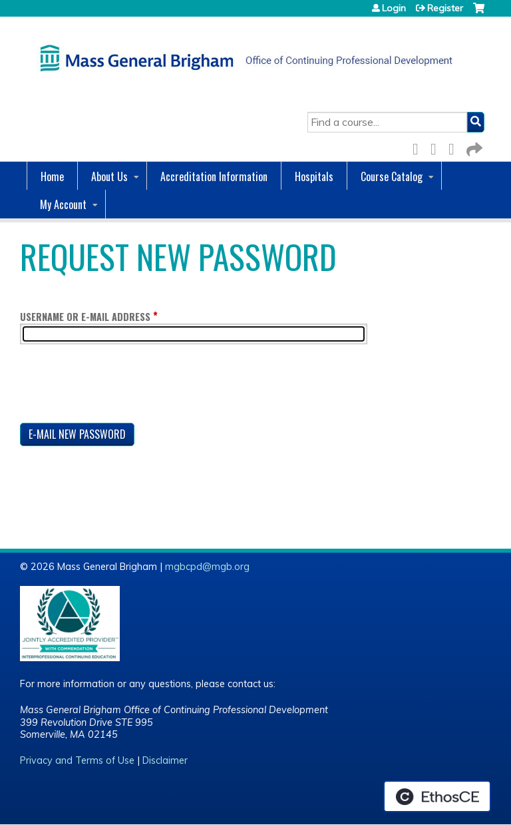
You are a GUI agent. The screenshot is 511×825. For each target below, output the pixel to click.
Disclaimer (165, 760)
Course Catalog (392, 176)
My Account (63, 204)
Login (394, 8)
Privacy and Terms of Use (77, 760)
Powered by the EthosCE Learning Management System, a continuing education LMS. (437, 796)
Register (445, 8)
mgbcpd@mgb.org (207, 567)
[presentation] (121, 386)
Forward (473, 146)
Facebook (419, 146)
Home (52, 176)
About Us (109, 176)
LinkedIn (455, 146)
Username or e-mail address (85, 317)
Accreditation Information (213, 176)
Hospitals (314, 176)
